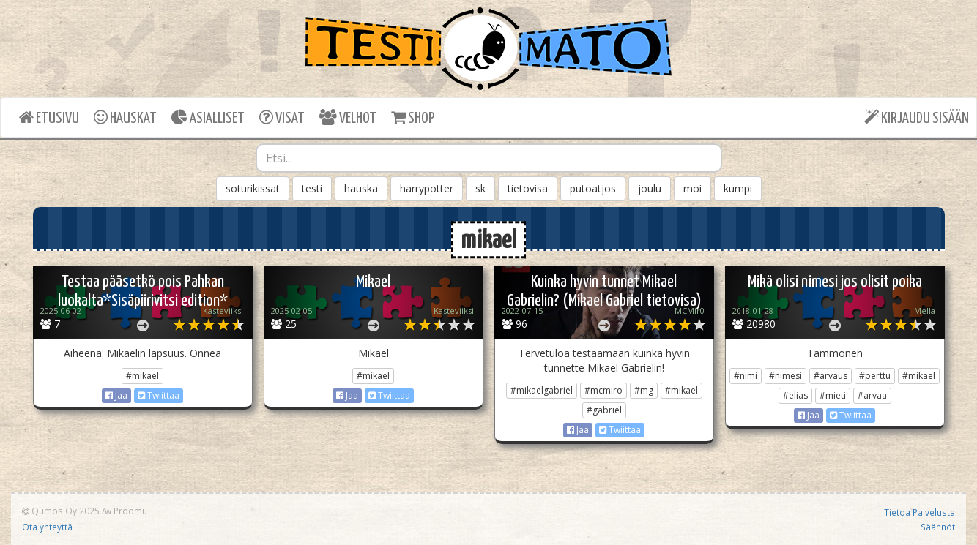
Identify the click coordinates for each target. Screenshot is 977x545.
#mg (643, 390)
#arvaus (830, 375)
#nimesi (785, 375)
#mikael (142, 375)
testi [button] (312, 188)
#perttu (875, 375)
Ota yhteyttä (47, 527)
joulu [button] (649, 188)
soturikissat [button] (253, 188)
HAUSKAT (125, 117)
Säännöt (938, 527)
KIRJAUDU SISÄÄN (916, 117)
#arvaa (872, 395)
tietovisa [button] (528, 188)
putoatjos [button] (593, 188)
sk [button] (480, 188)
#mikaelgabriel (541, 390)
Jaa (116, 395)
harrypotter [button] (426, 188)
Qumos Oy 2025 (61, 510)
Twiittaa (158, 395)
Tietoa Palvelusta (919, 512)
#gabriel (604, 410)
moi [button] (692, 188)
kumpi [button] (738, 188)
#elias (795, 395)
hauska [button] (361, 188)
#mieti (833, 395)
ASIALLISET (208, 117)
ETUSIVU (49, 117)
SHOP (412, 117)
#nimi (745, 375)
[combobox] (489, 158)
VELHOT (347, 117)
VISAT (282, 117)
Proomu (130, 510)
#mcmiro (603, 390)
